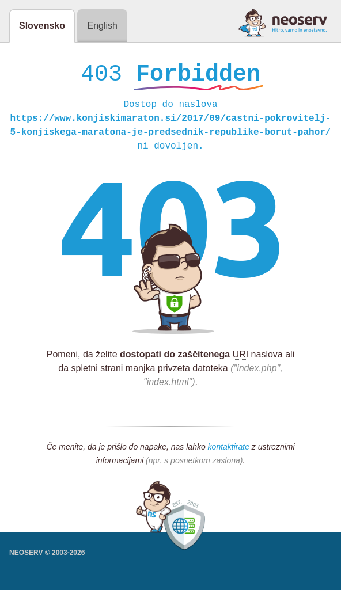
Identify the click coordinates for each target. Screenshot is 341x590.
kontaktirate (228, 449)
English (102, 26)
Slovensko (42, 26)
